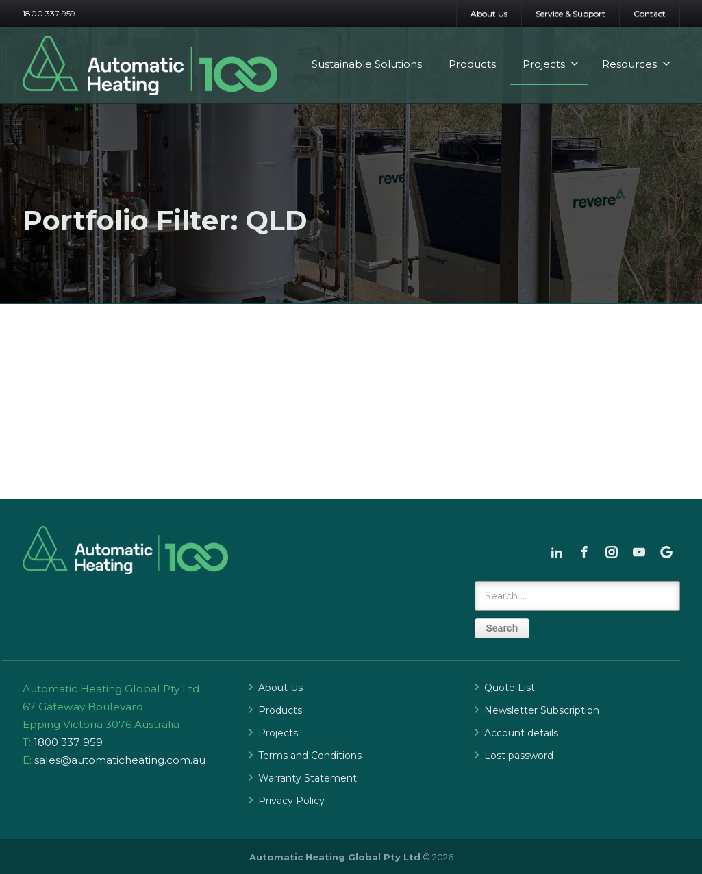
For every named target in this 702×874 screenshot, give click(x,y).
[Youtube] (639, 552)
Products (472, 64)
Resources (636, 64)
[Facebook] (584, 552)
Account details (521, 733)
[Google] (666, 552)
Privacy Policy (291, 801)
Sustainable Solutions (367, 64)
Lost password (518, 755)
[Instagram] (611, 552)
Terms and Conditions (310, 755)
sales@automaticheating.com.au (119, 759)
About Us (489, 13)
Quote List (509, 688)
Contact (650, 13)
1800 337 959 (49, 13)
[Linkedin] (557, 552)
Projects (551, 64)
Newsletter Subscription (541, 710)
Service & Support (570, 13)
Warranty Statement (307, 778)
